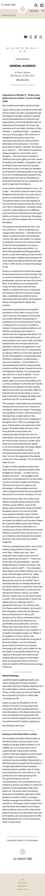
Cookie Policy (22, 886)
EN (17, 48)
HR (31, 48)
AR (7, 48)
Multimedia (22, 80)
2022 (13, 15)
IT (36, 48)
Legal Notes (22, 883)
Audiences (6, 15)
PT (25, 51)
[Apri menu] (41, 5)
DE (12, 48)
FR (27, 48)
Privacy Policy (22, 889)
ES (22, 48)
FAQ (22, 879)
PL (20, 51)
